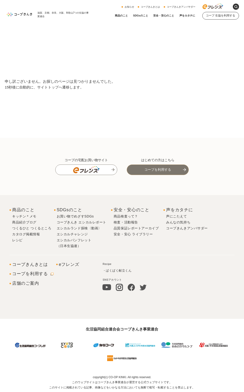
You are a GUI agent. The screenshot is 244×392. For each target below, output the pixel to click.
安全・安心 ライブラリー (133, 234)
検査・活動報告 (126, 222)
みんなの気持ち (178, 222)
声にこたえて (176, 216)
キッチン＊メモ (24, 216)
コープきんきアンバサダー (181, 6)
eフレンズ (69, 264)
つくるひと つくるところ (31, 228)
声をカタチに (187, 15)
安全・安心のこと (163, 15)
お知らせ (129, 6)
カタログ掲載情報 (26, 234)
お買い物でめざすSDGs (75, 216)
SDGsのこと (140, 15)
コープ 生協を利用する (220, 15)
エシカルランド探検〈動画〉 (79, 228)
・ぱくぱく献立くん (117, 270)
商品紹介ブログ (24, 222)
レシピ (17, 240)
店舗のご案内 (25, 283)
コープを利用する (157, 169)
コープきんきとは (150, 6)
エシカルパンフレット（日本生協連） (74, 243)
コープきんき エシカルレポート (81, 222)
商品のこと (121, 15)
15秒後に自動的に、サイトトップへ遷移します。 (47, 87)
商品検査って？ (126, 216)
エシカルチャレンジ (72, 234)
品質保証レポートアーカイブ (136, 228)
